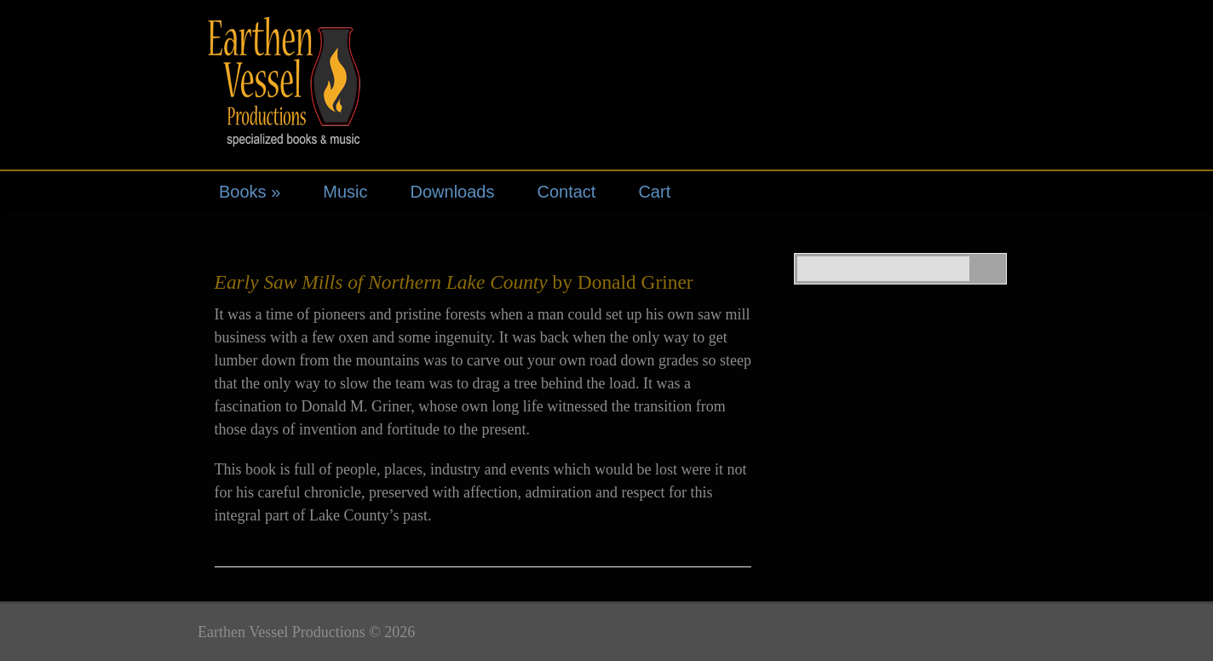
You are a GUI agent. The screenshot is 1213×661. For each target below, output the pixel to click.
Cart (654, 191)
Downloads (453, 191)
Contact (566, 191)
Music (345, 191)
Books (249, 191)
